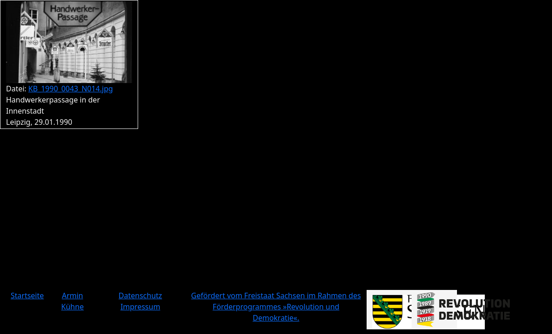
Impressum (140, 307)
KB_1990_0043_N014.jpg (70, 89)
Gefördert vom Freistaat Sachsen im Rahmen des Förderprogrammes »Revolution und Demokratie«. (276, 306)
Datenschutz (140, 295)
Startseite (27, 295)
